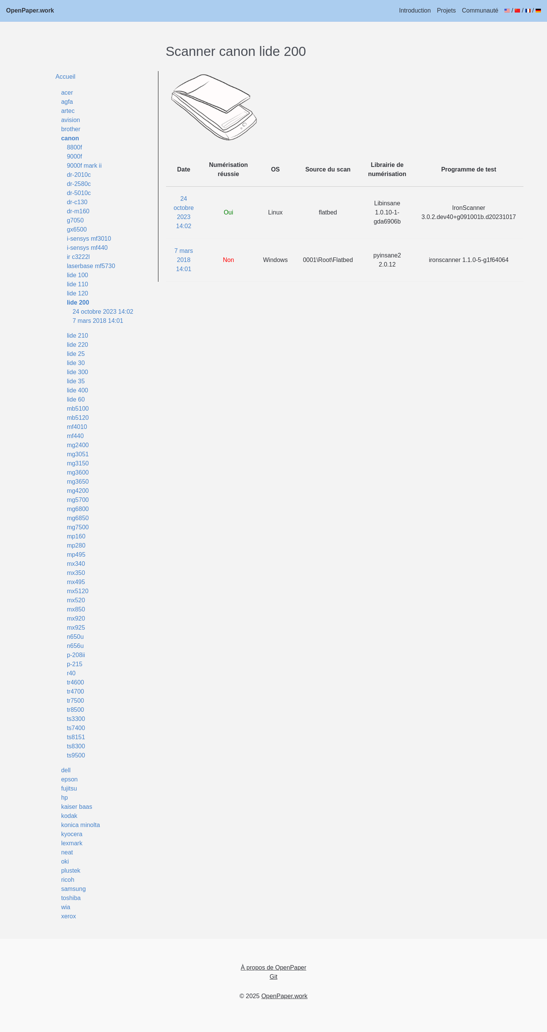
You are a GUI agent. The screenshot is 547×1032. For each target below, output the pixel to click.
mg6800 (78, 509)
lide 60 (76, 399)
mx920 (76, 618)
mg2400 (78, 445)
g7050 (75, 220)
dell (66, 770)
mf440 (75, 436)
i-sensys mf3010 (89, 238)
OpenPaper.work (30, 10)
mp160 (76, 536)
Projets (446, 10)
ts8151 (76, 737)
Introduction (415, 10)
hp (64, 797)
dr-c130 (77, 202)
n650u (75, 636)
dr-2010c (79, 174)
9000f (74, 156)
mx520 (76, 600)
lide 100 (77, 275)
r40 (71, 673)
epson (69, 779)
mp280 (76, 545)
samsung (73, 889)
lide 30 (76, 363)
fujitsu (69, 788)
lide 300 (77, 372)
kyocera (71, 834)
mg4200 (78, 490)
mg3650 (78, 481)
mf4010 (77, 427)
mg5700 (78, 500)
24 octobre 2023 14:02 (103, 311)
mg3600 (78, 472)
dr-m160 (78, 211)
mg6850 (78, 518)
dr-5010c (79, 193)
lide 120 (77, 293)
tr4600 (75, 682)
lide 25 (76, 354)
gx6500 (77, 229)
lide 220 (77, 344)
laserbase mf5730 (91, 266)
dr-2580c (79, 184)
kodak (69, 816)
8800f (74, 147)
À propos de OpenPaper (274, 967)
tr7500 (75, 700)
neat (67, 852)
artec (68, 111)
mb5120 (78, 417)
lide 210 (77, 335)
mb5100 (78, 408)
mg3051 (78, 454)
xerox (68, 916)
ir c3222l (78, 257)
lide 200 (78, 302)
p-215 (74, 664)
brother (71, 129)
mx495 (76, 582)
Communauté (480, 10)
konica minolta (80, 825)
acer (67, 92)
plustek (71, 870)
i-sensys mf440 (87, 248)
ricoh (67, 879)
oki (65, 861)
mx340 (76, 563)
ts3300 (76, 719)
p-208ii (76, 655)
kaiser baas (76, 806)
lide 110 (77, 284)
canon (70, 138)
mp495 (76, 554)
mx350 (76, 573)
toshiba (71, 898)
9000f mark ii (84, 165)
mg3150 (78, 463)
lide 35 (76, 381)
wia (65, 907)
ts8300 (76, 746)
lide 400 (77, 390)
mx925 (76, 627)
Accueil (65, 76)
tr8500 (75, 710)
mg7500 (78, 527)
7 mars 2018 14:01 (98, 321)
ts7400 (76, 728)
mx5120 (78, 591)
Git (273, 976)
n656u (75, 646)
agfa (67, 101)
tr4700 (75, 691)
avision (70, 120)
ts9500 (76, 755)
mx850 (76, 609)
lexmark (71, 843)
